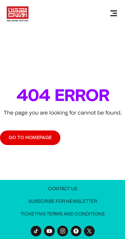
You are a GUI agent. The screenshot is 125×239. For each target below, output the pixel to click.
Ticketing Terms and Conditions (63, 214)
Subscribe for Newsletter (62, 201)
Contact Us (62, 189)
